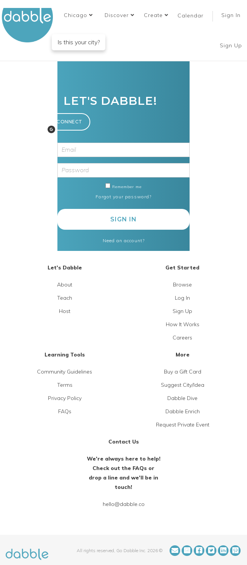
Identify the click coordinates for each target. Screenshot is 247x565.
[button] (78, 15)
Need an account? (124, 240)
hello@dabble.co (124, 504)
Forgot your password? (123, 196)
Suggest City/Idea (182, 384)
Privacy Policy (65, 398)
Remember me (127, 186)
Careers (182, 337)
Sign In (231, 15)
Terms (65, 384)
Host (64, 311)
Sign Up (232, 45)
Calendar (191, 15)
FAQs (64, 411)
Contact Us (123, 441)
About (64, 284)
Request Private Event (182, 424)
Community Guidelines (64, 371)
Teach (64, 297)
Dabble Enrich (182, 411)
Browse (182, 284)
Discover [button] (119, 15)
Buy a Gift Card (182, 371)
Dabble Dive (182, 398)
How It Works (182, 324)
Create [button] (156, 15)
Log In (182, 297)
